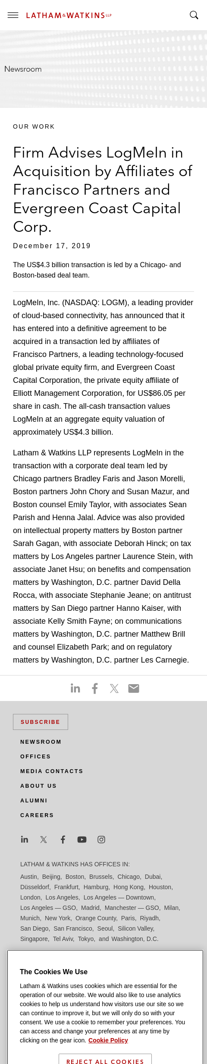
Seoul (105, 928)
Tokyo (86, 938)
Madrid (90, 907)
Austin (28, 876)
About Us (38, 786)
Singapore (34, 938)
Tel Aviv (63, 938)
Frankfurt (66, 887)
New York (57, 918)
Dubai (153, 876)
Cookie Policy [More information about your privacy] (108, 1054)
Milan (171, 907)
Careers (37, 815)
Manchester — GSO (132, 907)
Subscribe (40, 722)
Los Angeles (62, 897)
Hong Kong (128, 887)
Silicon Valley (135, 928)
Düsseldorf (34, 887)
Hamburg (96, 887)
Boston (75, 876)
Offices (35, 757)
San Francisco (72, 928)
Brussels (101, 876)
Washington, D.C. (134, 938)
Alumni (34, 801)
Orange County (95, 918)
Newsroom (41, 742)
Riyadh (149, 918)
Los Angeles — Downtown (119, 897)
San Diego (34, 928)
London (30, 897)
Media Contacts (52, 771)
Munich (30, 918)
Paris (128, 918)
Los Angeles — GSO (48, 907)
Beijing (51, 876)
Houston (160, 887)
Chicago (129, 876)
